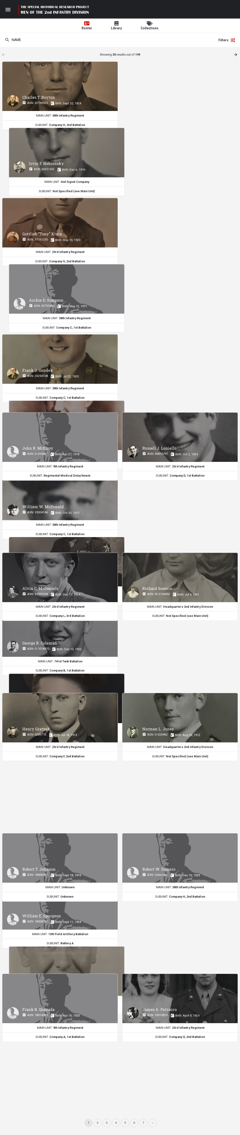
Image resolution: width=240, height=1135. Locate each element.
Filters (226, 40)
